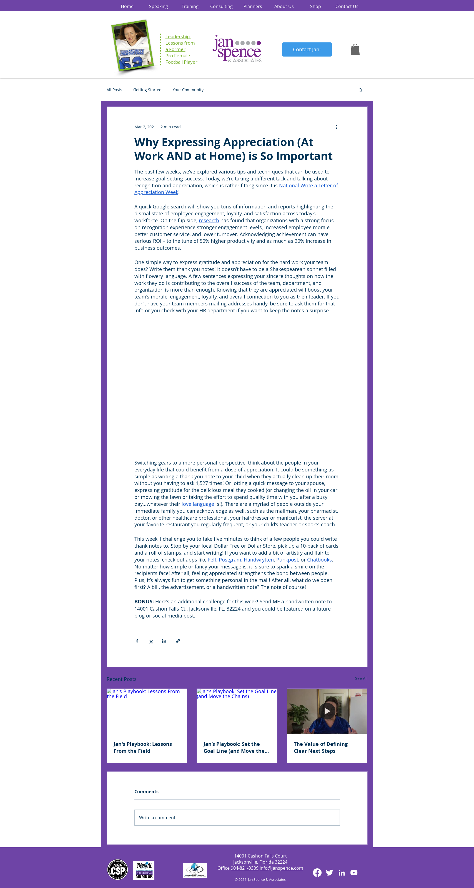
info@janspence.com (281, 868)
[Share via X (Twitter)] (150, 641)
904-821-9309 (245, 868)
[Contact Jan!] (307, 49)
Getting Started (147, 89)
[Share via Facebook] (137, 641)
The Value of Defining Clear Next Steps (321, 747)
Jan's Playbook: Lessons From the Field (143, 747)
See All (361, 678)
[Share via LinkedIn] (164, 641)
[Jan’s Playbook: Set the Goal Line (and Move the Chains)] (237, 711)
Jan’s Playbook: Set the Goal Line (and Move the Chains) (234, 747)
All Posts (114, 89)
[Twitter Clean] (329, 872)
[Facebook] (317, 872)
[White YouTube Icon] (354, 872)
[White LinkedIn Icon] (341, 872)
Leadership (178, 36)
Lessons (174, 43)
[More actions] (336, 126)
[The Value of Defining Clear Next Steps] (327, 711)
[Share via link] (177, 641)
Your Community (188, 89)
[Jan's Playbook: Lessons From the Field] (147, 711)
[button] (355, 49)
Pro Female (178, 55)
